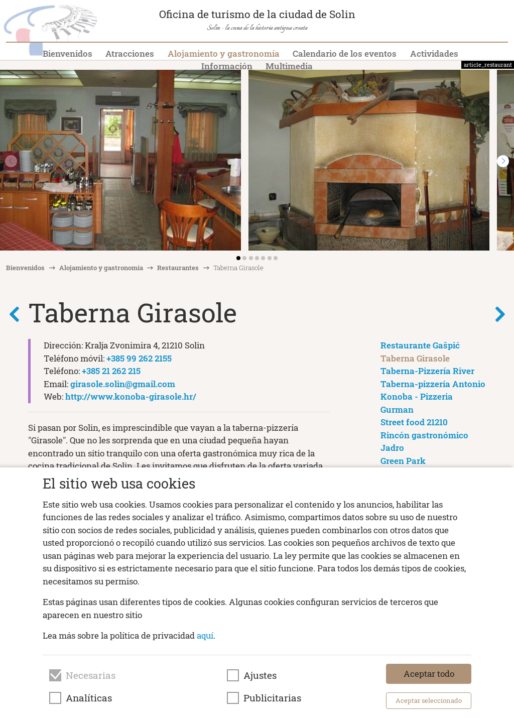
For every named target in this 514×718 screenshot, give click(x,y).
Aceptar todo (429, 673)
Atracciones (129, 53)
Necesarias (90, 675)
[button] (503, 161)
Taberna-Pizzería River (427, 371)
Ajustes (260, 675)
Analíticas (89, 698)
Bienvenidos (67, 53)
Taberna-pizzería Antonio (432, 384)
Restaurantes (178, 267)
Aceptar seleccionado (429, 700)
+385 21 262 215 (111, 371)
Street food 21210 (414, 422)
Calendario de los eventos (345, 53)
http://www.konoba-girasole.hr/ (130, 396)
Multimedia (289, 66)
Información (226, 66)
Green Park (403, 460)
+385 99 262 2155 (139, 358)
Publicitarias (272, 698)
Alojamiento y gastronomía (224, 53)
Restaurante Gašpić (420, 345)
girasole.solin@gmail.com (122, 384)
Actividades (434, 53)
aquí (205, 635)
